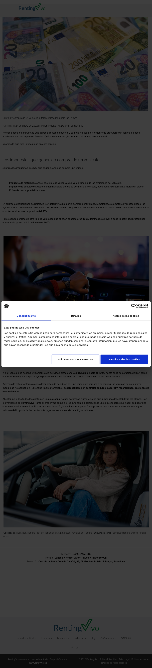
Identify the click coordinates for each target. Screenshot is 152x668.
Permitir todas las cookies (124, 359)
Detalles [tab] (76, 315)
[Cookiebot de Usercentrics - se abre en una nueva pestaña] (133, 306)
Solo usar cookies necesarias (75, 359)
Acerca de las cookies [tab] (125, 315)
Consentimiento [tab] (26, 315)
